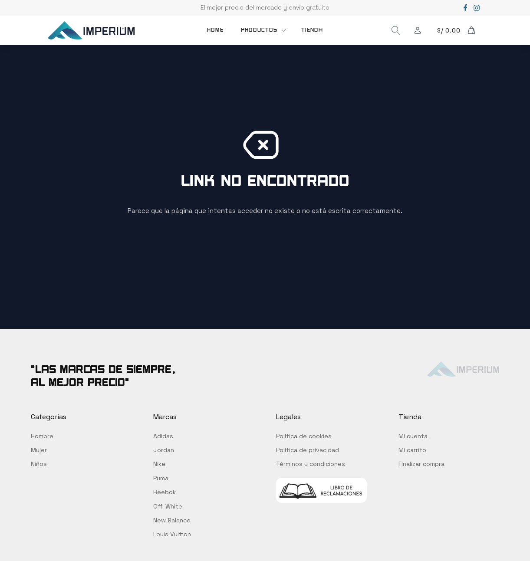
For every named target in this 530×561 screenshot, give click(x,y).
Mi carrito (412, 450)
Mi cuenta (413, 436)
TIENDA (312, 30)
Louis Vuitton (172, 534)
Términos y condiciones (310, 464)
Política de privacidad (307, 450)
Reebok (164, 492)
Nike (159, 464)
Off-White (167, 506)
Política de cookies (304, 436)
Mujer (39, 450)
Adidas (163, 436)
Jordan (163, 450)
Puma (160, 478)
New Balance (172, 520)
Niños (39, 464)
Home (215, 30)
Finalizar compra (421, 464)
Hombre (42, 436)
